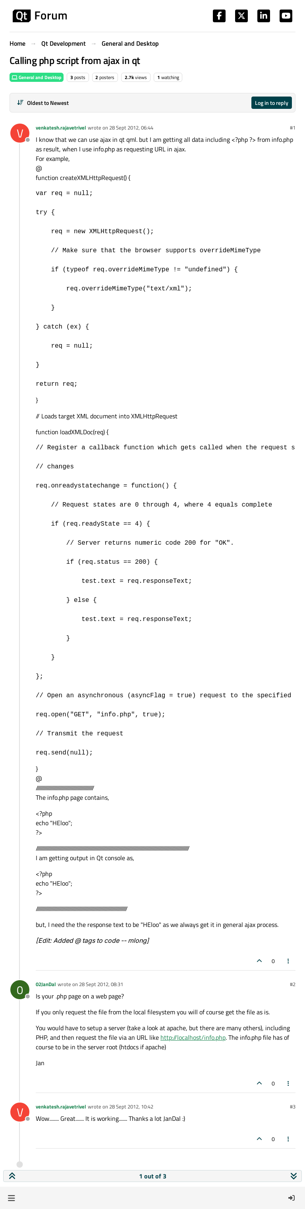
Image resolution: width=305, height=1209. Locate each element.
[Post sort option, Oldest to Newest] (42, 103)
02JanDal (46, 984)
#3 (292, 1106)
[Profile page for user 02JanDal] (19, 989)
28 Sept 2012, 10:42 (131, 1106)
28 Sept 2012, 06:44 (131, 128)
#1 (292, 128)
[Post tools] (289, 961)
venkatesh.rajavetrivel (61, 128)
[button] (11, 1198)
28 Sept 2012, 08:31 (101, 984)
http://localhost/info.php (193, 1037)
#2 (292, 984)
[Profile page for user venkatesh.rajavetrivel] (19, 133)
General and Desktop (37, 77)
